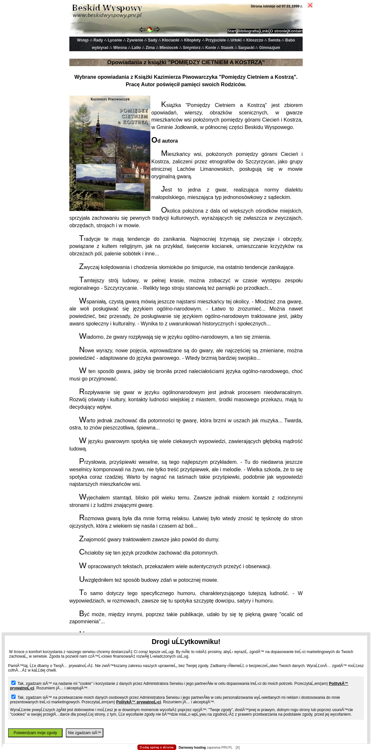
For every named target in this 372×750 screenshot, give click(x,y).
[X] (237, 747)
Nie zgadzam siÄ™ (84, 733)
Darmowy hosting (192, 747)
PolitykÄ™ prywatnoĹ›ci (138, 702)
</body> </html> (186, 32)
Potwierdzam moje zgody (35, 733)
